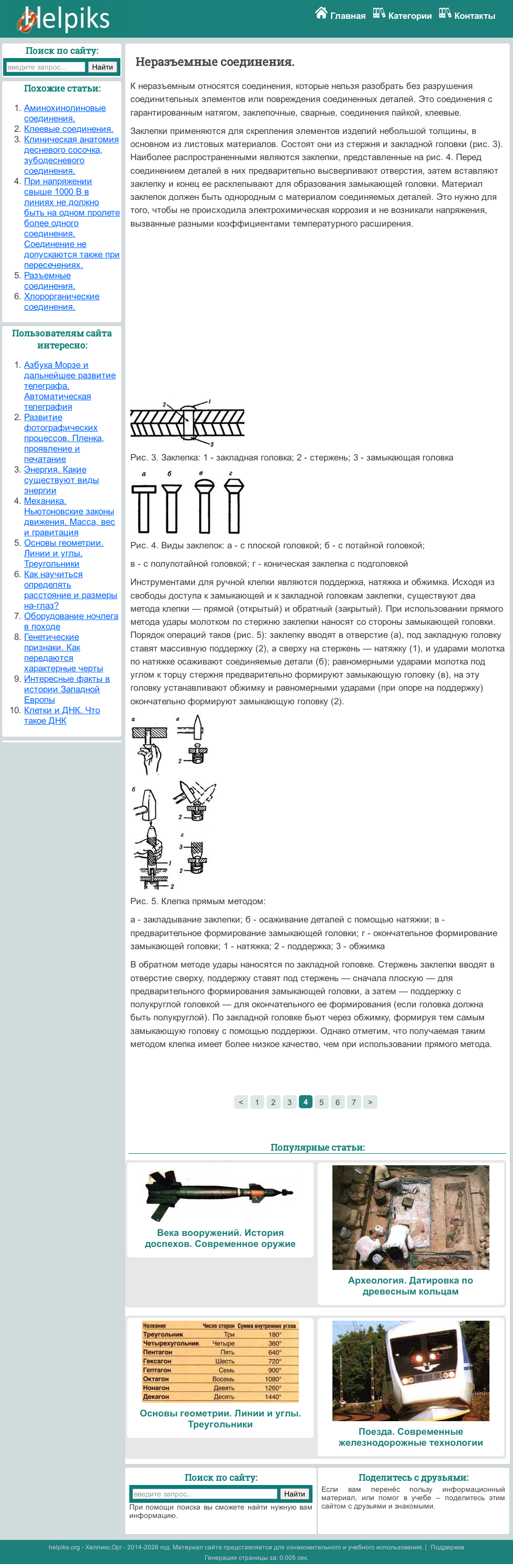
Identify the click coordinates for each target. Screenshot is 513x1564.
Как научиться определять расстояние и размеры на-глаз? (70, 590)
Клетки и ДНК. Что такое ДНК (62, 715)
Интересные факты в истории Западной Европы (67, 689)
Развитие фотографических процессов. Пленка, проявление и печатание (64, 438)
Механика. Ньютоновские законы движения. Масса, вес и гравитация (69, 516)
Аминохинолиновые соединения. (65, 113)
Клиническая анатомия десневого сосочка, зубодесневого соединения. (71, 155)
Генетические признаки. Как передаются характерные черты (63, 652)
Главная (348, 16)
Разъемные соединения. (49, 281)
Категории (410, 16)
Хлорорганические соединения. (61, 301)
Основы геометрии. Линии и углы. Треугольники (64, 553)
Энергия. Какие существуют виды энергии (61, 480)
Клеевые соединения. (69, 129)
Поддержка (447, 1547)
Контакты (475, 16)
